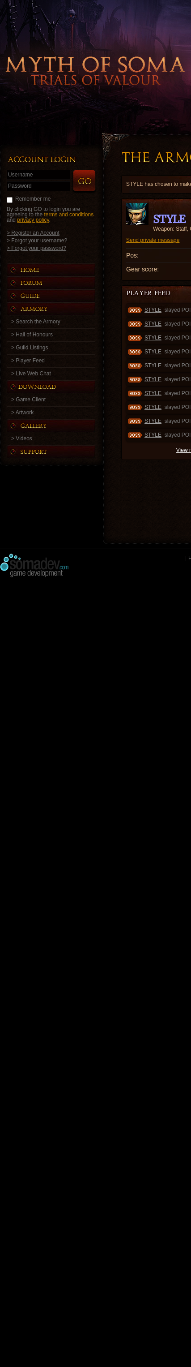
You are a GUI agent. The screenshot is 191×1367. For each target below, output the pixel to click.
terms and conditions (68, 214)
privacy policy (33, 220)
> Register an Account (33, 233)
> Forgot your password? (36, 248)
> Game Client (28, 399)
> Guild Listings (29, 347)
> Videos (21, 438)
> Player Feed (28, 360)
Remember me (33, 199)
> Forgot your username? (37, 240)
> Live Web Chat (31, 373)
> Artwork (22, 412)
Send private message (152, 240)
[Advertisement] (95, 678)
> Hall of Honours (32, 334)
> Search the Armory (35, 321)
